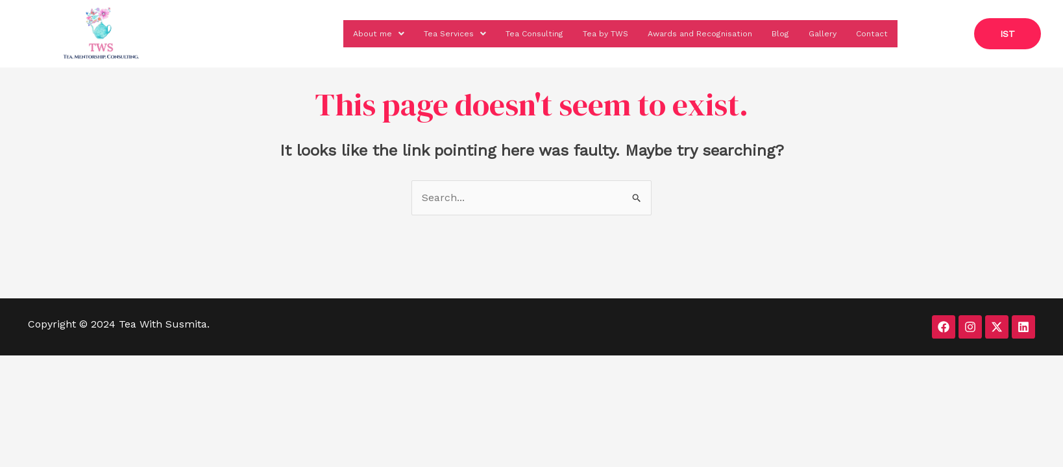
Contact (870, 32)
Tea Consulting (504, 32)
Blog (774, 32)
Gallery (818, 32)
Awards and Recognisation (686, 32)
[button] (338, 31)
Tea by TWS (582, 32)
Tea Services (418, 32)
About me (338, 32)
